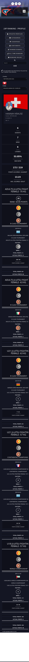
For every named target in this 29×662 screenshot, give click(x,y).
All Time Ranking (15, 53)
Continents (14, 45)
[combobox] (15, 79)
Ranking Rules (15, 57)
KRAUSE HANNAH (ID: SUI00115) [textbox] (11, 88)
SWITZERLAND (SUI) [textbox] (8, 79)
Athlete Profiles (15, 33)
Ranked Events (15, 49)
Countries (15, 41)
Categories (14, 37)
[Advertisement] (14, 647)
